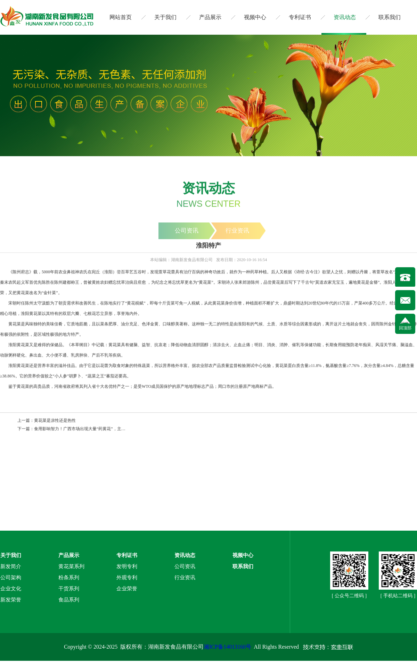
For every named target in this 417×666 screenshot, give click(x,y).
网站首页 (120, 17)
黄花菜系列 (71, 566)
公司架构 (10, 577)
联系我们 (389, 17)
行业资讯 (184, 577)
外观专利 (126, 577)
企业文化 (10, 588)
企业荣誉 (126, 588)
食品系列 (68, 599)
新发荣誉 (10, 599)
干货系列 (68, 588)
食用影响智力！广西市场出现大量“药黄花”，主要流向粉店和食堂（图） (100, 429)
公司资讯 (184, 566)
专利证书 (300, 17)
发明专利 (126, 566)
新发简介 (10, 566)
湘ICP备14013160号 (227, 647)
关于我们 (165, 17)
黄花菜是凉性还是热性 (55, 421)
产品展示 (210, 17)
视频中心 (255, 17)
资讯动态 (345, 17)
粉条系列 (68, 577)
